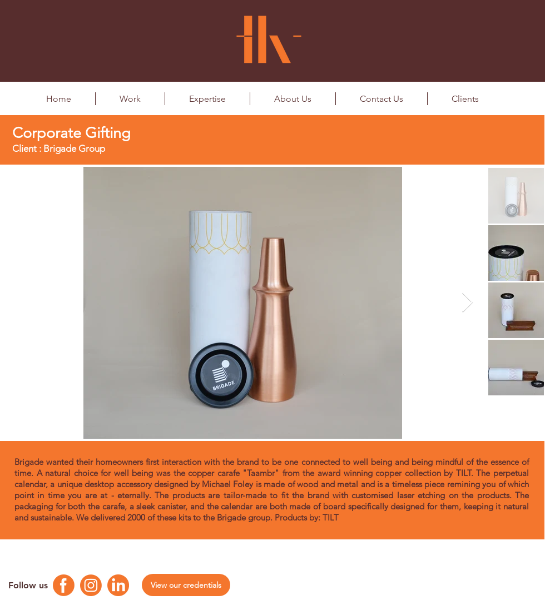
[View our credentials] (186, 585)
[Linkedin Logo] (118, 585)
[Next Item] (467, 303)
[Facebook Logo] (64, 585)
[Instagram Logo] (91, 585)
